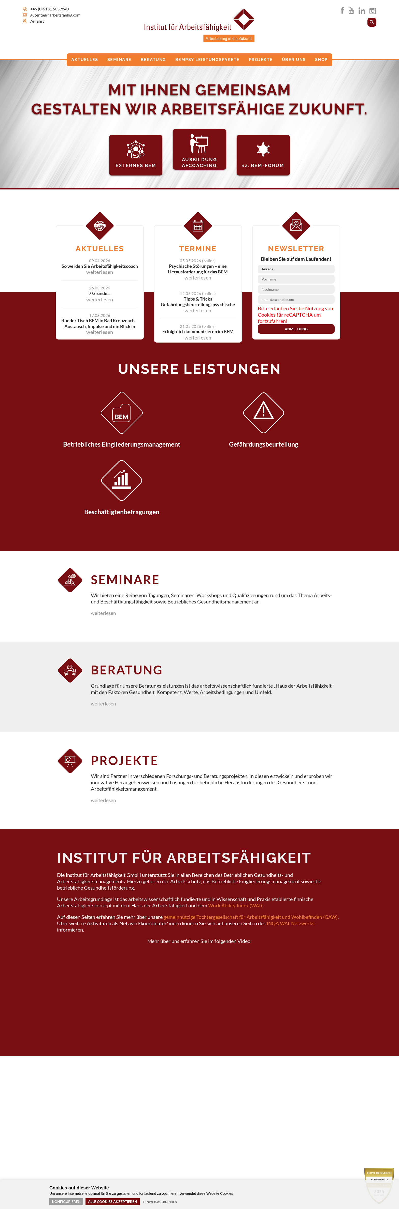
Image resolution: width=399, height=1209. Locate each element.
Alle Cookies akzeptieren (112, 1201)
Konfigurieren (66, 1201)
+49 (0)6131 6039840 (49, 8)
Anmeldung (296, 327)
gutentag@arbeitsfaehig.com (55, 14)
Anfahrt (37, 21)
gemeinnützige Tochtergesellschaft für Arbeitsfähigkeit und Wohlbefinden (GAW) (252, 862)
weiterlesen (106, 553)
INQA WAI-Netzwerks (291, 868)
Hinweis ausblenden (160, 1202)
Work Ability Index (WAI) (235, 850)
